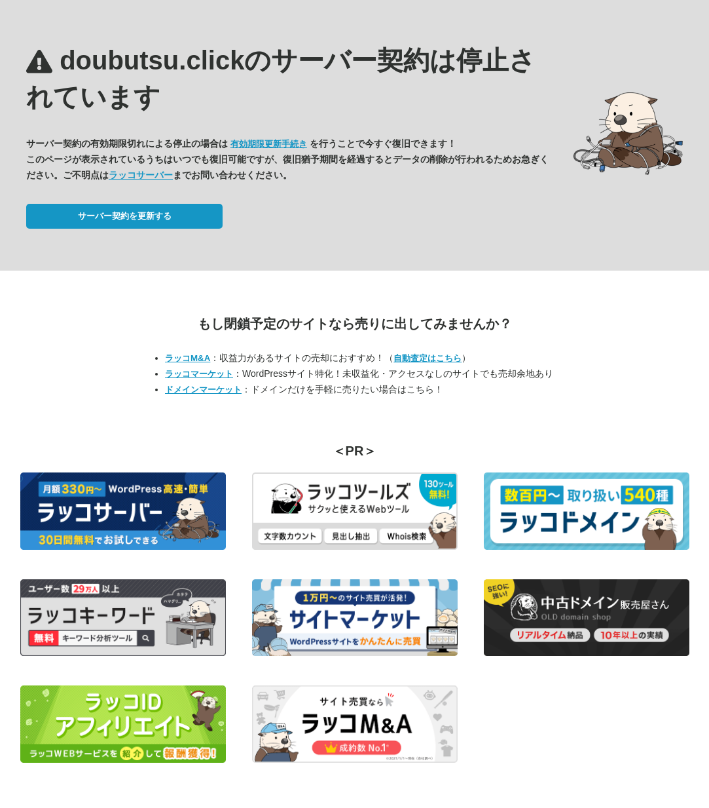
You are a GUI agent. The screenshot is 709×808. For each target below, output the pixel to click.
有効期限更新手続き (268, 144)
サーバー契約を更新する (125, 216)
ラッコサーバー (141, 175)
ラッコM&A (187, 358)
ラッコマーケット (199, 374)
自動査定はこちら (427, 358)
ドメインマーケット (203, 389)
